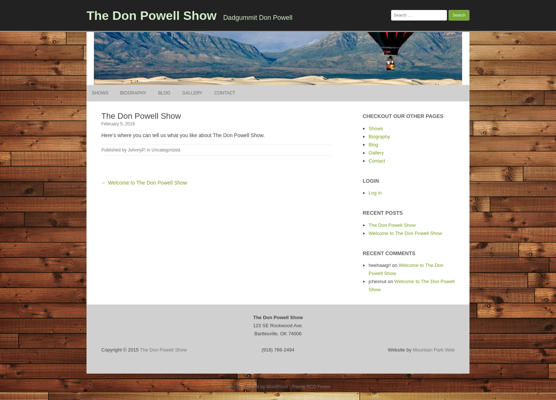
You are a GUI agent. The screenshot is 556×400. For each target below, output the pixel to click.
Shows (100, 93)
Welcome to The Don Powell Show (405, 233)
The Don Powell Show (152, 15)
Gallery (192, 93)
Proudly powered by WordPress (257, 386)
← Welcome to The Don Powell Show (144, 183)
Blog (164, 93)
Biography (133, 93)
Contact (224, 93)
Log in (375, 193)
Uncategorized (166, 150)
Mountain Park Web (434, 350)
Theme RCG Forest (311, 386)
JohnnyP (136, 150)
